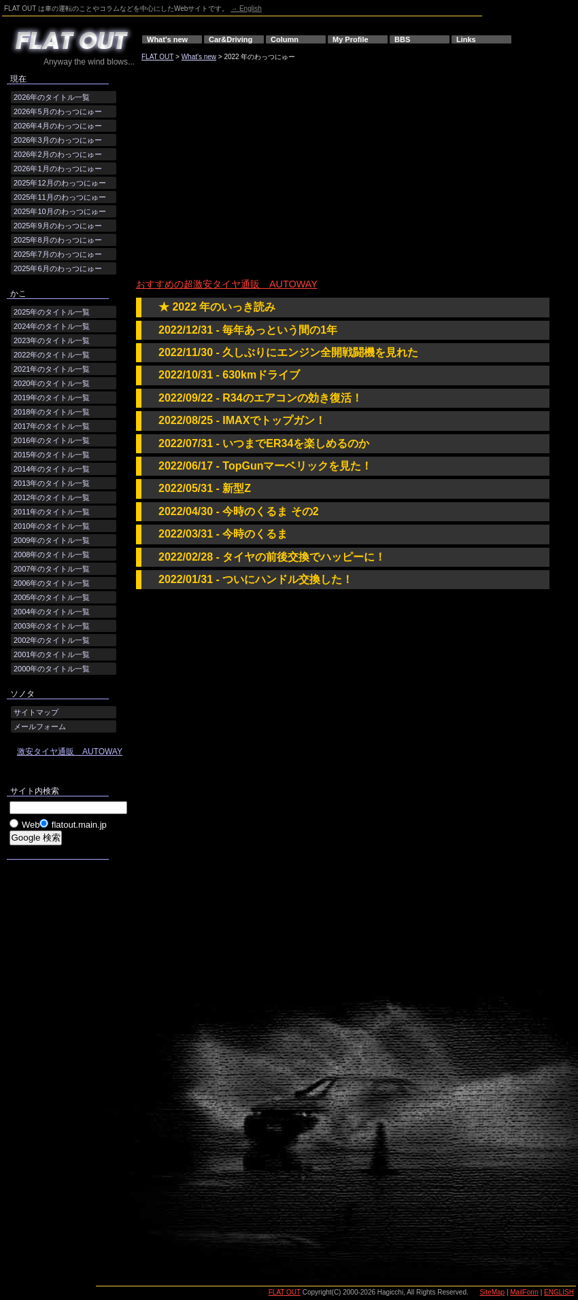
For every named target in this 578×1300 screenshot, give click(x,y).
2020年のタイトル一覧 (52, 383)
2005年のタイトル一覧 (52, 597)
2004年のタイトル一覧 (52, 612)
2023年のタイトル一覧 (52, 340)
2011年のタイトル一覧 (52, 512)
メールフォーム (40, 726)
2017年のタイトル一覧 (52, 426)
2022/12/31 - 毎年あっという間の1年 (247, 330)
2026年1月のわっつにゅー (58, 168)
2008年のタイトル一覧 (52, 554)
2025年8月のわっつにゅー (58, 240)
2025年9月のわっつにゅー (58, 226)
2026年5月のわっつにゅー (58, 111)
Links (466, 39)
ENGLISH (559, 1292)
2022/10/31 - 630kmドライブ (229, 375)
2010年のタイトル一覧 (52, 526)
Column (285, 39)
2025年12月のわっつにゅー (60, 183)
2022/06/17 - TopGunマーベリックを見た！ (265, 466)
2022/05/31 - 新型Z (204, 488)
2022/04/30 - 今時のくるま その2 (238, 511)
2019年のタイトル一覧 (52, 397)
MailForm (524, 1292)
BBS (402, 39)
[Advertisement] (263, 172)
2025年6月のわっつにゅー (58, 268)
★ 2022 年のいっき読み (216, 307)
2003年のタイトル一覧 (52, 626)
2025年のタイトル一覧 (52, 312)
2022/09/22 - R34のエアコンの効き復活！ (260, 398)
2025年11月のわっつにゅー (60, 197)
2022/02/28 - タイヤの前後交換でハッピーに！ (272, 557)
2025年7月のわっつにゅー (58, 254)
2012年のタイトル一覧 (52, 497)
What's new (167, 39)
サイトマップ (36, 712)
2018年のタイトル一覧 (52, 412)
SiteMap (492, 1292)
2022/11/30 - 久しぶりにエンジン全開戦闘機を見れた (288, 352)
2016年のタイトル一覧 (52, 440)
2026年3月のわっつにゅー (58, 140)
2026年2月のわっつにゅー (58, 154)
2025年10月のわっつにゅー (60, 211)
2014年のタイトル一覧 (52, 469)
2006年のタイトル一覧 (52, 583)
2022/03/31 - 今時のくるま (223, 534)
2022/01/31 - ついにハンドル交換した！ (255, 579)
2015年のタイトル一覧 (52, 455)
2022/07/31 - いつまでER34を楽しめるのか (263, 443)
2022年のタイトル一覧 (52, 355)
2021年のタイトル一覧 (52, 369)
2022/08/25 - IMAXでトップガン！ (242, 420)
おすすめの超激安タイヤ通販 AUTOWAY (227, 284)
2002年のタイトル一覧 (52, 640)
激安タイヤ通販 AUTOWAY (69, 751)
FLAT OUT (157, 56)
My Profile (351, 39)
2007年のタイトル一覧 (52, 569)
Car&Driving (230, 39)
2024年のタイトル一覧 (52, 326)
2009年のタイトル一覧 (52, 540)
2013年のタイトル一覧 (52, 483)
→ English (246, 8)
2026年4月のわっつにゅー (58, 126)
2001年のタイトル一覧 (52, 654)
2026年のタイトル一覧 (52, 97)
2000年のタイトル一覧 (52, 669)
